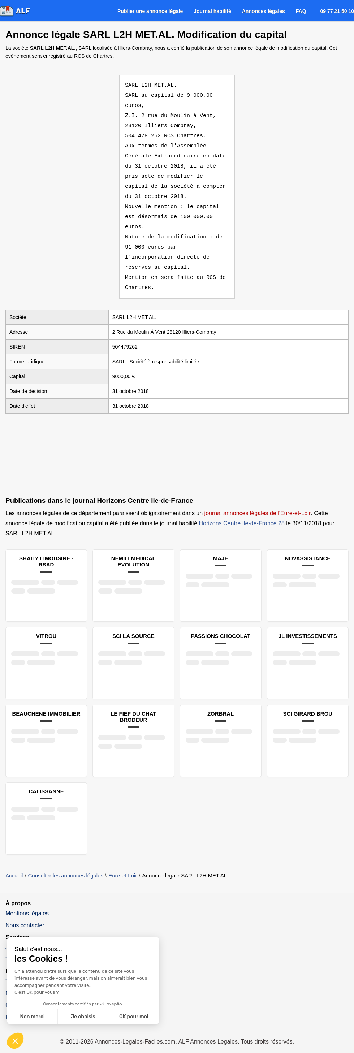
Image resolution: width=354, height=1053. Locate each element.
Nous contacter (24, 915)
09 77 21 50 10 (337, 11)
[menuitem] (150, 11)
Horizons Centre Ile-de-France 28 (241, 513)
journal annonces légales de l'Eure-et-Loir (257, 503)
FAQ (301, 11)
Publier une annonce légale (150, 11)
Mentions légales (27, 903)
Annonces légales (263, 11)
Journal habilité (212, 11)
